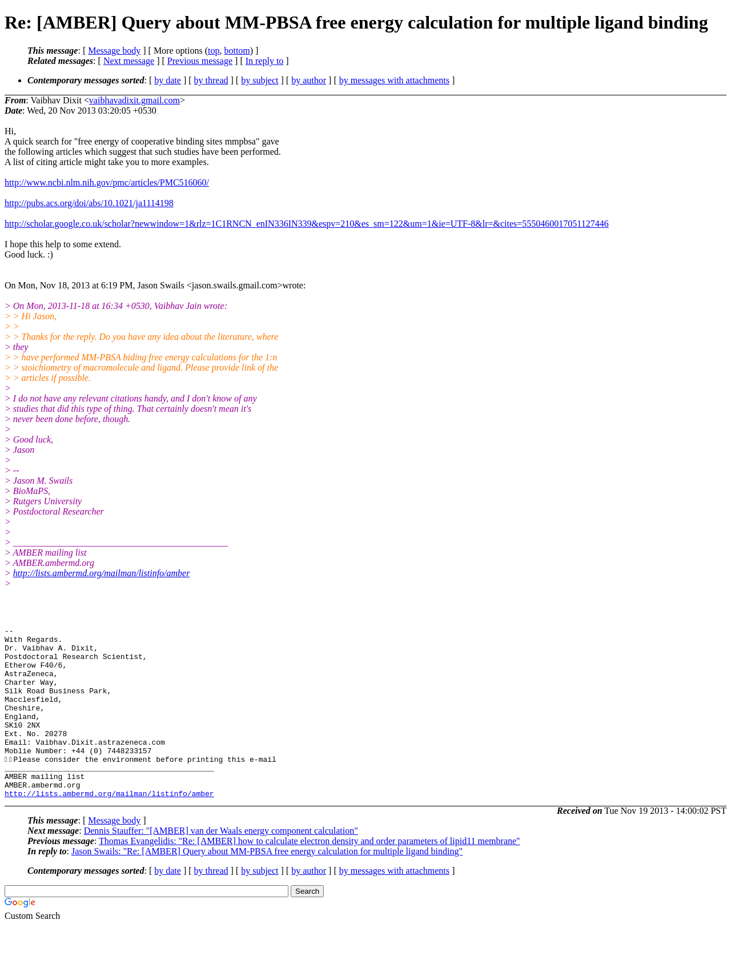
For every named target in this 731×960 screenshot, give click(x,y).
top (213, 50)
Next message (128, 61)
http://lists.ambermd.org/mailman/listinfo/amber (101, 573)
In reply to (265, 61)
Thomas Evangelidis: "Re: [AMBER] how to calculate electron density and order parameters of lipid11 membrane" (309, 875)
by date (167, 80)
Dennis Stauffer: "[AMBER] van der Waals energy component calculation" (221, 865)
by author (308, 80)
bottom (237, 50)
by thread (211, 80)
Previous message (199, 61)
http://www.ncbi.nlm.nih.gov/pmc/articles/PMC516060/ (107, 182)
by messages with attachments (394, 80)
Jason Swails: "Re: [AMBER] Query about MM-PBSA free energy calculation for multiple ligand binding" (267, 885)
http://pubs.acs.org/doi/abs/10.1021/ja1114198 (89, 203)
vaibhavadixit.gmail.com (134, 100)
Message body (114, 50)
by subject (259, 80)
